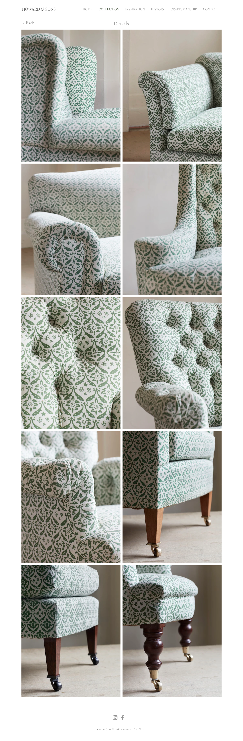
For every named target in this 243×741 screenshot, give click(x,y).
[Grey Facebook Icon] (122, 717)
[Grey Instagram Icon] (115, 717)
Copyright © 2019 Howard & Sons (121, 729)
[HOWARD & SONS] (39, 9)
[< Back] (28, 23)
